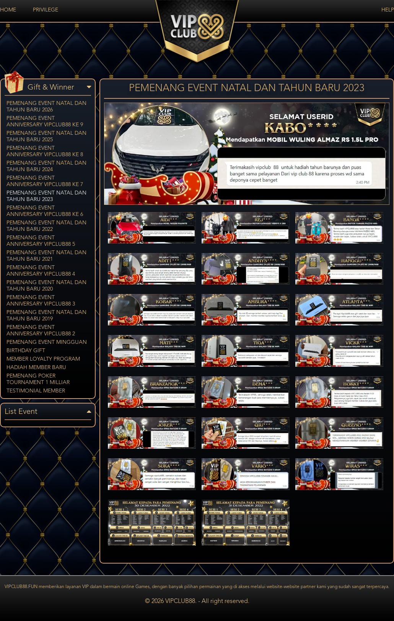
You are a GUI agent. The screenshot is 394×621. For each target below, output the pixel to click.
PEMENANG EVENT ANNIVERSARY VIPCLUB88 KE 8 (45, 151)
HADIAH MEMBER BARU (36, 367)
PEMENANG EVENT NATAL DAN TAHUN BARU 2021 (46, 256)
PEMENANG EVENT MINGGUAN (47, 342)
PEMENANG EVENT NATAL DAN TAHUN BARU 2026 (46, 107)
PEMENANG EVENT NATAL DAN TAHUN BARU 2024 (46, 166)
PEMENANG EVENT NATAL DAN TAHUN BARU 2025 (46, 136)
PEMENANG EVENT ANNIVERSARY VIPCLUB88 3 (41, 301)
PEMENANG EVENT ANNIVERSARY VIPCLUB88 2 (41, 331)
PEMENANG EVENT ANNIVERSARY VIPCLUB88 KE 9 (45, 121)
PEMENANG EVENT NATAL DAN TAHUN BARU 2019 (46, 316)
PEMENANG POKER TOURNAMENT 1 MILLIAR (38, 379)
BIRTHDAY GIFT (26, 350)
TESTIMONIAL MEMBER (36, 391)
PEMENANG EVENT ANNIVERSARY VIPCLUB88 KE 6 (45, 211)
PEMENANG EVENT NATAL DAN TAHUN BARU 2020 (46, 286)
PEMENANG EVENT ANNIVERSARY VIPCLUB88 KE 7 (45, 181)
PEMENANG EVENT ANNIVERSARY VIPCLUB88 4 (41, 271)
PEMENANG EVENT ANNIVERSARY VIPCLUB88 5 (41, 241)
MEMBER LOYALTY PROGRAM (43, 359)
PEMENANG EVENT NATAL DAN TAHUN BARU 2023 (46, 196)
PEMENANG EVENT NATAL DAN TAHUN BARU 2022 (46, 226)
